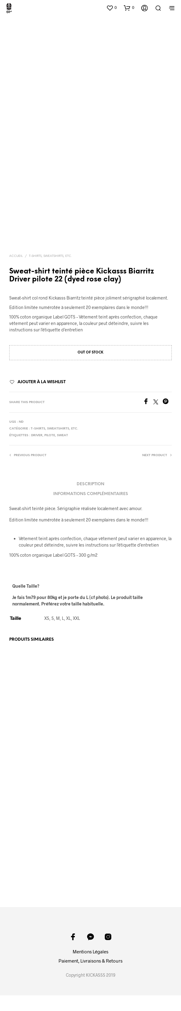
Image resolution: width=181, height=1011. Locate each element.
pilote (49, 435)
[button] (111, 8)
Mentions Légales (90, 951)
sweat (62, 435)
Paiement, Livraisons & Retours (90, 960)
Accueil (16, 256)
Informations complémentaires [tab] (90, 494)
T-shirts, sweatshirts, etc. (50, 256)
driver (36, 435)
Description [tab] (90, 484)
